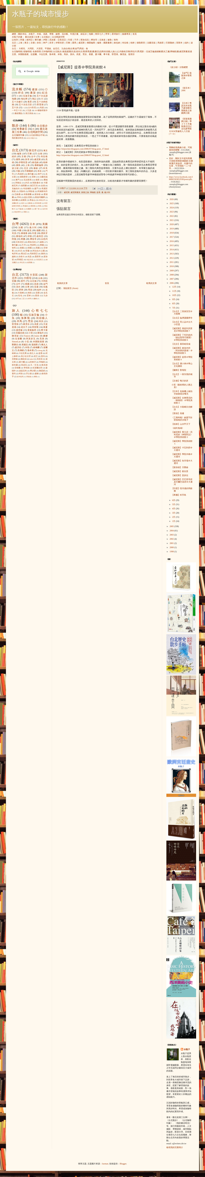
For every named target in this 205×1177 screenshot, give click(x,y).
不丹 (76, 40)
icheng (39, 350)
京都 (33, 43)
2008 (172, 275)
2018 (172, 233)
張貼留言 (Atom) (70, 288)
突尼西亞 (39, 259)
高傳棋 (21, 350)
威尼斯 (81, 43)
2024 (172, 208)
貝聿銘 (15, 359)
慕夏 (91, 54)
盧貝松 (18, 347)
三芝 (23, 298)
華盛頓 (25, 206)
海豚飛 (25, 318)
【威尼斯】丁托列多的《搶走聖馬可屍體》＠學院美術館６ (182, 337)
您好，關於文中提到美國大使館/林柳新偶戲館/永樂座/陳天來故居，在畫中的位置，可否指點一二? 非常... (181, 163)
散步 (15, 125)
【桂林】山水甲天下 (181, 424)
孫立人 (33, 353)
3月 (174, 513)
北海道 (102, 40)
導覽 (51, 34)
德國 (38, 230)
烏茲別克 (29, 259)
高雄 (36, 284)
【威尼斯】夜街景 (180, 471)
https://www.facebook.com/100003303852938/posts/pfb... (181, 179)
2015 (172, 245)
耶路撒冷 (36, 183)
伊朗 (45, 40)
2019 (172, 229)
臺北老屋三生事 (32, 37)
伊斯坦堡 (60, 43)
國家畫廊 (107, 43)
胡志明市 (17, 212)
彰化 (20, 296)
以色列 (15, 40)
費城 (46, 180)
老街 (78, 51)
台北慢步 (46, 37)
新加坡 (38, 194)
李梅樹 (42, 362)
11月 (174, 291)
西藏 (38, 248)
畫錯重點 (18, 113)
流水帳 (65, 34)
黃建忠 (25, 345)
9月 (174, 299)
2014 (172, 249)
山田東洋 (32, 362)
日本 (32, 224)
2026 (172, 199)
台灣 (15, 224)
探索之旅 (85, 192)
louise (36, 336)
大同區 (30, 48)
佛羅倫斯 (91, 43)
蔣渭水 (26, 324)
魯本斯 (52, 54)
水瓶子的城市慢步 (40, 14)
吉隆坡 (29, 203)
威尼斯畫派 (184, 51)
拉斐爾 (34, 54)
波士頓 (15, 168)
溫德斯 (34, 345)
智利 (116, 40)
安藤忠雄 (20, 333)
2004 (172, 531)
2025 (172, 203)
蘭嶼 (35, 298)
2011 (172, 262)
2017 (172, 237)
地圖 (91, 34)
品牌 (101, 51)
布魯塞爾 (27, 194)
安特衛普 (38, 203)
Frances (27, 336)
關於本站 (22, 34)
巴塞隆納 (170, 43)
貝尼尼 (39, 359)
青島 (39, 206)
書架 (33, 92)
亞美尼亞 (62, 40)
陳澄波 (123, 54)
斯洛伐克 (85, 40)
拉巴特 (45, 209)
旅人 (115, 51)
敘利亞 (29, 40)
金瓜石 (56, 48)
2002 (172, 539)
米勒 (60, 54)
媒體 (58, 34)
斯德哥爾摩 (40, 197)
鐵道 (64, 51)
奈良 (39, 43)
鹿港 (37, 296)
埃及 (30, 257)
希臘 (23, 239)
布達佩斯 (27, 189)
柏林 (132, 43)
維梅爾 (36, 347)
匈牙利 (15, 254)
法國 (20, 227)
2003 (172, 535)
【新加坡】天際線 (180, 467)
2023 (172, 212)
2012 (172, 258)
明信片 (134, 51)
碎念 (21, 92)
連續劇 (158, 51)
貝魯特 (22, 191)
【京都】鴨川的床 (180, 381)
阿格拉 (18, 183)
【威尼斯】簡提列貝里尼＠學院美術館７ (182, 329)
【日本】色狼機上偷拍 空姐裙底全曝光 (182, 392)
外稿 (39, 34)
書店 (97, 51)
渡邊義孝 (31, 330)
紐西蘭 (29, 262)
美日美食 (29, 113)
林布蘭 (15, 365)
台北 (14, 48)
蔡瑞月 (40, 333)
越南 (14, 257)
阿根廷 (20, 260)
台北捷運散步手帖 (37, 135)
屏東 (21, 290)
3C (42, 99)
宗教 (128, 51)
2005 (172, 526)
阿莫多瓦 (31, 339)
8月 (174, 303)
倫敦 (99, 43)
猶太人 (44, 345)
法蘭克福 (151, 43)
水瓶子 (32, 34)
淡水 (18, 287)
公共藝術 (121, 51)
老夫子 (24, 327)
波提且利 (23, 371)
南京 (23, 203)
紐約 (186, 43)
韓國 (30, 248)
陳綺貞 (24, 359)
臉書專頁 (126, 34)
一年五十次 (17, 110)
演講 (45, 34)
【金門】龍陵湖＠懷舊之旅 (186, 75)
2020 (172, 224)
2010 (172, 266)
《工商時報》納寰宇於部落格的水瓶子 (182, 418)
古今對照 (32, 108)
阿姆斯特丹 (43, 191)
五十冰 (15, 107)
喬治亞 (24, 254)
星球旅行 (116, 34)
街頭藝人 (108, 51)
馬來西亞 (34, 254)
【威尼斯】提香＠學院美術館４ (182, 358)
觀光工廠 (165, 51)
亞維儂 (17, 194)
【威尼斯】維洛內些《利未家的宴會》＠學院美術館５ (182, 350)
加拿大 (22, 257)
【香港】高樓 (178, 413)
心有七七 (39, 310)
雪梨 (25, 212)
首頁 (135, 34)
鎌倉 (36, 168)
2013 (172, 254)
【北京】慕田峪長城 (181, 344)
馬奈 (66, 54)
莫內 (72, 54)
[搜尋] (32, 71)
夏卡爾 (98, 54)
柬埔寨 (24, 233)
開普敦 (33, 206)
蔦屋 (42, 108)
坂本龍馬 (20, 376)
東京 (26, 43)
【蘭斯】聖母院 (179, 370)
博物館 (173, 51)
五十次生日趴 (25, 104)
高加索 (52, 40)
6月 (174, 500)
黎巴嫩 (38, 40)
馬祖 (82, 48)
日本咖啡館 (47, 51)
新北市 (33, 150)
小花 (27, 342)
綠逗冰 (84, 34)
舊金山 (33, 200)
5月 (174, 504)
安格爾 (17, 368)
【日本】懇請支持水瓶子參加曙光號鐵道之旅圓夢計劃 (186, 108)
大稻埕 (22, 48)
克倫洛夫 (16, 189)
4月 (174, 508)
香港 (39, 171)
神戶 (45, 43)
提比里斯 (28, 197)
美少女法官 (26, 356)
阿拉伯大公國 (39, 251)
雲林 (34, 177)
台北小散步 (31, 138)
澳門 (17, 180)
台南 (68, 48)
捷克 (29, 230)
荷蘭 (27, 251)
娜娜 (45, 336)
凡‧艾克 (34, 365)
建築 (35, 89)
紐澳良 (24, 200)
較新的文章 (62, 283)
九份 (63, 48)
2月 (174, 517)
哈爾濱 (28, 209)
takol (32, 359)
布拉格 (125, 43)
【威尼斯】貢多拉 (180, 475)
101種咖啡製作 (41, 110)
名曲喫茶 (37, 51)
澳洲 (43, 254)
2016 (172, 241)
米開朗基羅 (23, 54)
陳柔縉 (42, 371)
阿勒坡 (31, 191)
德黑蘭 (24, 186)
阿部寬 (35, 327)
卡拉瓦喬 (43, 54)
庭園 (69, 51)
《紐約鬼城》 (178, 428)
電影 (142, 51)
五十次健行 (17, 102)
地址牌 (24, 99)
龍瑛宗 (131, 54)
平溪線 (48, 48)
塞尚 (14, 374)
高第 (42, 339)
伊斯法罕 (42, 200)
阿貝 (41, 321)
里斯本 (179, 43)
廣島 (18, 165)
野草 (107, 34)
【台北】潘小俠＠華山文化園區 (182, 364)
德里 (38, 180)
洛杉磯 (15, 200)
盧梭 (37, 374)
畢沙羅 (33, 371)
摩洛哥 (94, 40)
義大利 (107, 192)
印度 (70, 40)
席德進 (28, 376)
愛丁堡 (37, 209)
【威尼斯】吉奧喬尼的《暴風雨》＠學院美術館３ (182, 400)
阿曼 (22, 40)
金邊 (43, 186)
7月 (174, 308)
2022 (172, 216)
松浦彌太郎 (37, 368)
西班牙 (44, 233)
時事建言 (22, 128)
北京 (14, 43)
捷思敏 (19, 330)
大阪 (18, 171)
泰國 (22, 248)
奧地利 (19, 236)
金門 (77, 48)
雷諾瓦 (24, 365)
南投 (30, 293)
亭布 (19, 197)
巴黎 (68, 43)
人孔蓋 (28, 110)
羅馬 (74, 43)
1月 (174, 521)
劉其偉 (45, 365)
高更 (78, 54)
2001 (172, 543)
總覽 (14, 34)
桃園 (27, 284)
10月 (174, 295)
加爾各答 (15, 203)
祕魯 (110, 40)
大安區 (39, 48)
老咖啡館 (27, 51)
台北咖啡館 (17, 51)
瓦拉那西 (27, 180)
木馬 (19, 321)
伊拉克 (22, 262)
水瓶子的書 (17, 37)
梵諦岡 (33, 245)
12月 (174, 287)
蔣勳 (35, 376)
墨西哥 (38, 257)
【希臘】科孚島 (179, 495)
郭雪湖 (115, 54)
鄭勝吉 (15, 345)
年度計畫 (74, 34)
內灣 (29, 298)
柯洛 (21, 374)
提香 (98, 192)
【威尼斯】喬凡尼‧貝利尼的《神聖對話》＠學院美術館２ (182, 434)
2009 (172, 271)
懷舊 (87, 51)
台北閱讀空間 (58, 37)
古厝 (83, 51)
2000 (172, 547)
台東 (72, 48)
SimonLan (16, 342)
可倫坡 (20, 209)
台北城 (33, 281)
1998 (172, 551)
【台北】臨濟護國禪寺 (182, 318)
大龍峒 (21, 293)
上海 (20, 43)
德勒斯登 (141, 43)
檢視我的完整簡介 (174, 1147)
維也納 (117, 43)
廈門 (36, 189)
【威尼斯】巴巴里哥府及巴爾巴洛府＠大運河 (182, 482)
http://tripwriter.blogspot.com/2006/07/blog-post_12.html (82, 155)
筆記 (34, 99)
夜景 (30, 102)
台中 (33, 156)
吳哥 (51, 43)
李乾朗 (27, 368)
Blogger (123, 1164)
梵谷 (85, 54)
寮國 (42, 245)
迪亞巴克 (34, 186)
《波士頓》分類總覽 (178, 67)
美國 (45, 224)
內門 (17, 298)
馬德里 (160, 43)
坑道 (73, 51)
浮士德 (29, 374)
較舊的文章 (151, 283)
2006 (172, 283)
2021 (172, 220)
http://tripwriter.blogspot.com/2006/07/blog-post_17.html (82, 149)
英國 (45, 227)
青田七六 (99, 34)
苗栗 (38, 293)
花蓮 (36, 287)
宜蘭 (14, 281)
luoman (105, 1164)
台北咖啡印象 (18, 135)
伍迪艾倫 (150, 51)
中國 (19, 230)
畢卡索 (106, 54)
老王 (36, 356)
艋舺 (39, 290)
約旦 (27, 183)
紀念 (45, 92)
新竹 (23, 281)
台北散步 (57, 51)
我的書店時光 (17, 138)
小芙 (31, 333)
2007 (172, 279)
